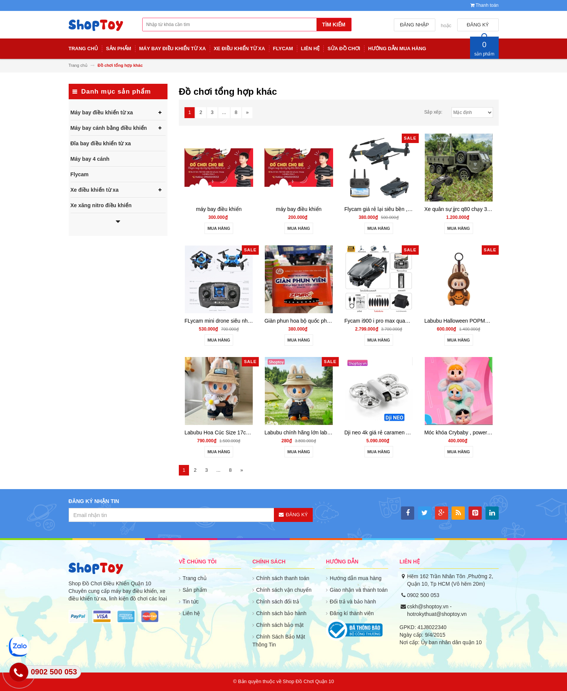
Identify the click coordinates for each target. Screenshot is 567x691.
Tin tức (191, 602)
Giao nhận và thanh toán (359, 590)
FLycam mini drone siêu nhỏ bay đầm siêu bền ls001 (246, 321)
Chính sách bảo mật (280, 625)
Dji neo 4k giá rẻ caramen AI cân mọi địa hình (398, 432)
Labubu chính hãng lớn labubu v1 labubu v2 (315, 432)
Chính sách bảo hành (281, 613)
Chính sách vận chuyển (284, 590)
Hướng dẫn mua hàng (355, 578)
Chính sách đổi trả (277, 602)
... (224, 112)
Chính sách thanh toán (282, 578)
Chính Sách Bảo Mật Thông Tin (278, 641)
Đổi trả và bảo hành (353, 602)
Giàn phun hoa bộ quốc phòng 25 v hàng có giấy (321, 321)
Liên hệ (191, 613)
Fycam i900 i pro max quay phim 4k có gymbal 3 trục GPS (412, 321)
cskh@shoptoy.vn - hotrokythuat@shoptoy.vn (437, 610)
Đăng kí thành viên (352, 613)
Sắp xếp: (433, 112)
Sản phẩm (195, 590)
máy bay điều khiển (218, 209)
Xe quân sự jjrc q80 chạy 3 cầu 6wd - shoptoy (478, 209)
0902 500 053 (423, 595)
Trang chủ (195, 578)
